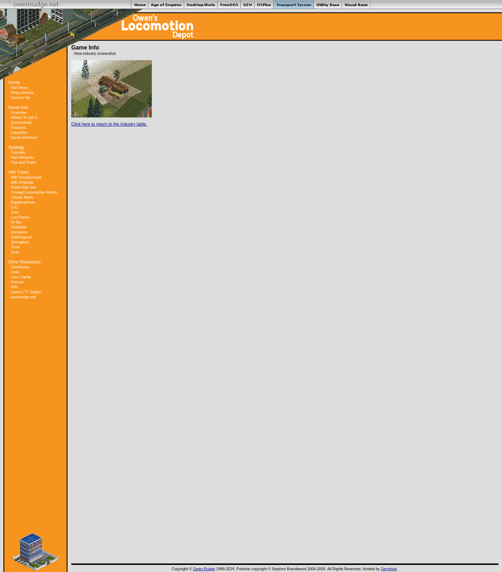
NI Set (16, 222)
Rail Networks (22, 157)
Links (15, 272)
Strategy (16, 147)
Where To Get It (24, 117)
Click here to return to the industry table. (109, 124)
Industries (19, 132)
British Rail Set (23, 187)
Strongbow (20, 242)
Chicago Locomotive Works (34, 192)
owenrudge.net (23, 297)
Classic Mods (22, 197)
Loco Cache (21, 277)
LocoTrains (20, 217)
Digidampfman (23, 202)
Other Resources (24, 261)
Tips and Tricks (23, 162)
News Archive (22, 92)
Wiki (14, 287)
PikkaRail (18, 227)
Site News (19, 87)
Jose (15, 212)
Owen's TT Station (26, 292)
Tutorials (18, 152)
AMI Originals (22, 182)
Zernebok (389, 569)
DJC (14, 207)
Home (14, 82)
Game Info (18, 107)
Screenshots (21, 122)
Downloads (20, 267)
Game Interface (24, 137)
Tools (15, 247)
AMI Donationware (26, 177)
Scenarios (19, 232)
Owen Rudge (204, 569)
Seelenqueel (21, 237)
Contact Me (20, 97)
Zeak (15, 252)
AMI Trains (18, 172)
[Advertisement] (35, 416)
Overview (18, 112)
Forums (17, 282)
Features (18, 127)
